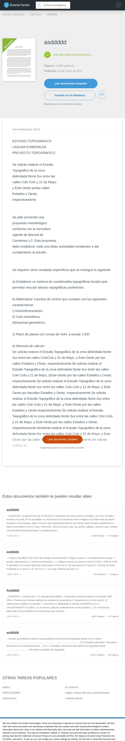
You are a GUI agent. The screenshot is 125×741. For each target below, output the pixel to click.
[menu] (119, 5)
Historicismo (9, 698)
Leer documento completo (71, 83)
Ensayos (36, 14)
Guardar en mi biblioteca (70, 95)
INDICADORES (11, 692)
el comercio (71, 687)
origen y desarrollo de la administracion (87, 692)
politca (6, 687)
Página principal (14, 14)
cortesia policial (74, 698)
